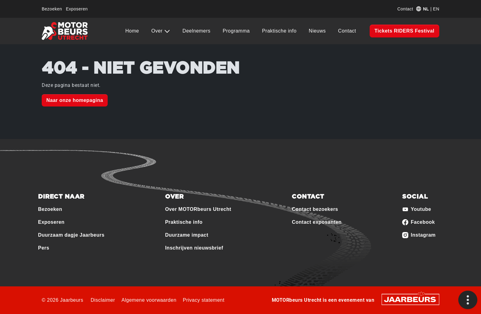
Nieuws (317, 30)
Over (157, 30)
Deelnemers (196, 30)
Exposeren (77, 8)
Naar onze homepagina (74, 100)
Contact (405, 8)
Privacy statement (204, 300)
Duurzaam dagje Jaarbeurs (71, 235)
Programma (236, 30)
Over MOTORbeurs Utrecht (198, 209)
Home (132, 30)
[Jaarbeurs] (410, 299)
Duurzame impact (186, 235)
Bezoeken (52, 8)
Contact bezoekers (315, 209)
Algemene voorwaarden (148, 300)
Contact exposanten (316, 222)
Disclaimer (102, 300)
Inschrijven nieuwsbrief (194, 247)
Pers (43, 247)
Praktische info (279, 30)
